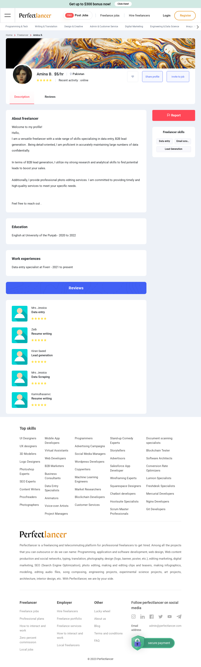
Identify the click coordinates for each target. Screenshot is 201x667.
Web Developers (55, 458)
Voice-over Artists (57, 506)
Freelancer (22, 35)
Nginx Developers (157, 501)
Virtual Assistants (56, 450)
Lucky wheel (102, 611)
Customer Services (87, 505)
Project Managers (56, 513)
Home (9, 35)
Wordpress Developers (89, 461)
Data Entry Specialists (52, 488)
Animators (51, 498)
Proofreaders (28, 497)
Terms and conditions (108, 633)
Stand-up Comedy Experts (121, 441)
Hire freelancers (139, 15)
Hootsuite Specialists (124, 501)
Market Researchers (88, 489)
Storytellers (117, 450)
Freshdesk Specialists (160, 486)
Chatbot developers (123, 493)
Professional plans (32, 618)
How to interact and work (33, 628)
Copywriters (82, 469)
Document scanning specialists (159, 441)
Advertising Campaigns (90, 446)
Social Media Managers (90, 454)
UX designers (28, 446)
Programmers (84, 438)
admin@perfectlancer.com (165, 625)
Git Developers (155, 509)
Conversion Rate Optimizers (157, 468)
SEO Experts (28, 481)
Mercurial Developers (160, 493)
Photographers (29, 505)
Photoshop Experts (27, 472)
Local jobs (26, 649)
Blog (97, 626)
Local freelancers (68, 645)
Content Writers (30, 489)
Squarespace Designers (125, 486)
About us (100, 618)
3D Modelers (28, 454)
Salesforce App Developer (120, 468)
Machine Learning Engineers (86, 479)
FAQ (97, 640)
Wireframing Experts (123, 478)
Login (166, 15)
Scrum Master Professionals (119, 511)
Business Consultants (53, 476)
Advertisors (117, 458)
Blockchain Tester (158, 450)
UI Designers (28, 438)
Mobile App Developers (52, 441)
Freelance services (69, 626)
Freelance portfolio (69, 618)
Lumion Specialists (158, 478)
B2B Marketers (54, 466)
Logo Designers (30, 461)
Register (185, 15)
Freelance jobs (110, 15)
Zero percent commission (28, 640)
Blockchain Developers (90, 497)
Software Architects (159, 458)
